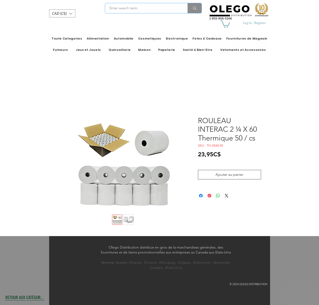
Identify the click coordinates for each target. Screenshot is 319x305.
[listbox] (62, 13)
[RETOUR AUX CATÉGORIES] (25, 297)
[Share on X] (226, 195)
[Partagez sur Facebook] (201, 195)
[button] (62, 13)
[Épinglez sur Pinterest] (209, 195)
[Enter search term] (144, 8)
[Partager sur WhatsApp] (218, 195)
